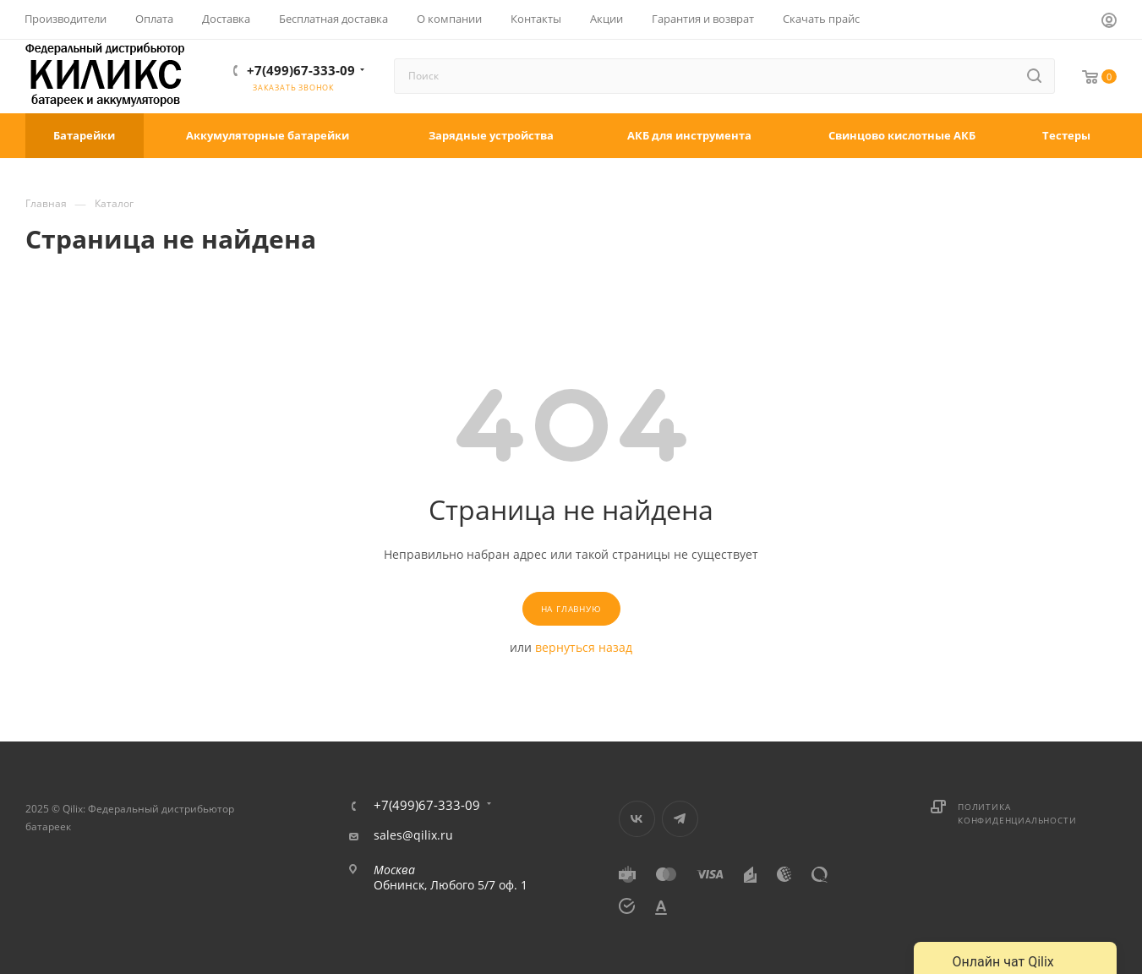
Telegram (680, 819)
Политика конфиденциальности (1017, 813)
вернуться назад (583, 647)
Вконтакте (637, 819)
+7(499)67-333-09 (301, 70)
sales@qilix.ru (413, 835)
